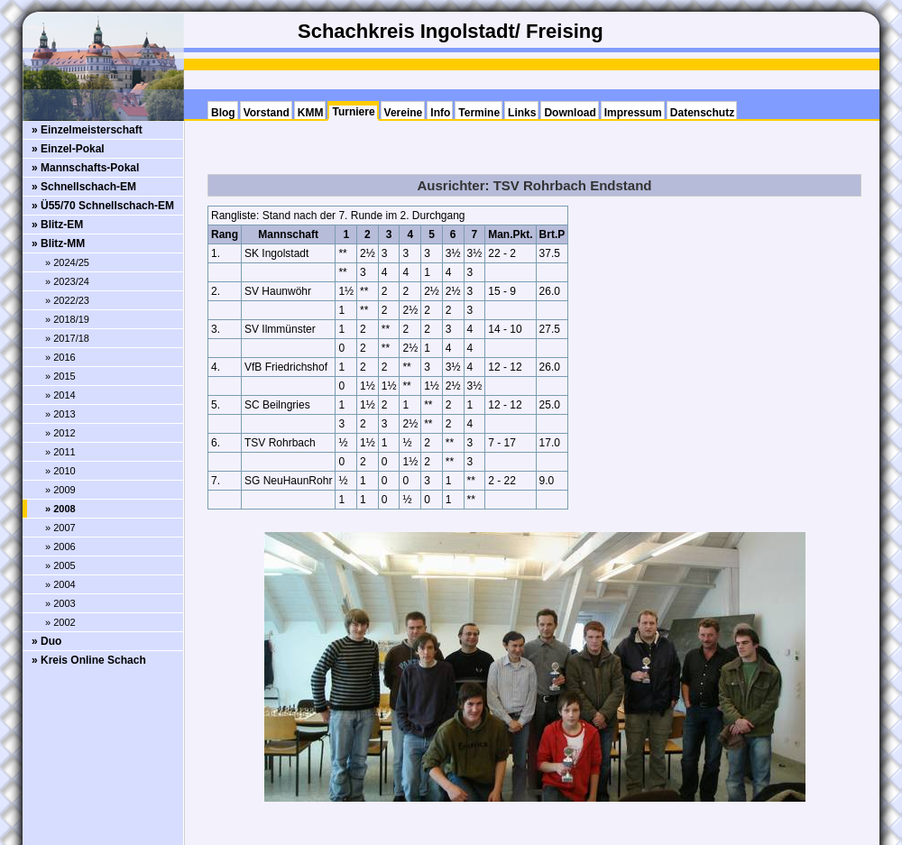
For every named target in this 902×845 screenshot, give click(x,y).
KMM (311, 112)
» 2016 (60, 357)
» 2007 (60, 527)
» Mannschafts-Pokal (85, 167)
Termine (479, 112)
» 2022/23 (67, 300)
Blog (223, 112)
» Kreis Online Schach (89, 660)
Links (522, 112)
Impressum (633, 112)
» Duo (46, 641)
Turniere (353, 112)
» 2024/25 (67, 262)
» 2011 (60, 451)
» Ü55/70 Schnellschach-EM (103, 205)
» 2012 (60, 432)
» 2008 (60, 508)
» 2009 (60, 489)
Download (569, 112)
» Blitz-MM (58, 243)
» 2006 (60, 546)
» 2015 (60, 376)
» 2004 (60, 584)
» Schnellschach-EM (84, 186)
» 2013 (60, 414)
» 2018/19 (67, 319)
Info (440, 112)
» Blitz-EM (57, 224)
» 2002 (60, 622)
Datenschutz (702, 112)
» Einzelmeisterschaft (87, 130)
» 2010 (60, 470)
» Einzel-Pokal (68, 148)
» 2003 (60, 603)
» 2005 (60, 565)
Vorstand (267, 112)
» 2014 (60, 395)
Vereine (403, 112)
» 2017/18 (67, 338)
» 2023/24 (67, 281)
